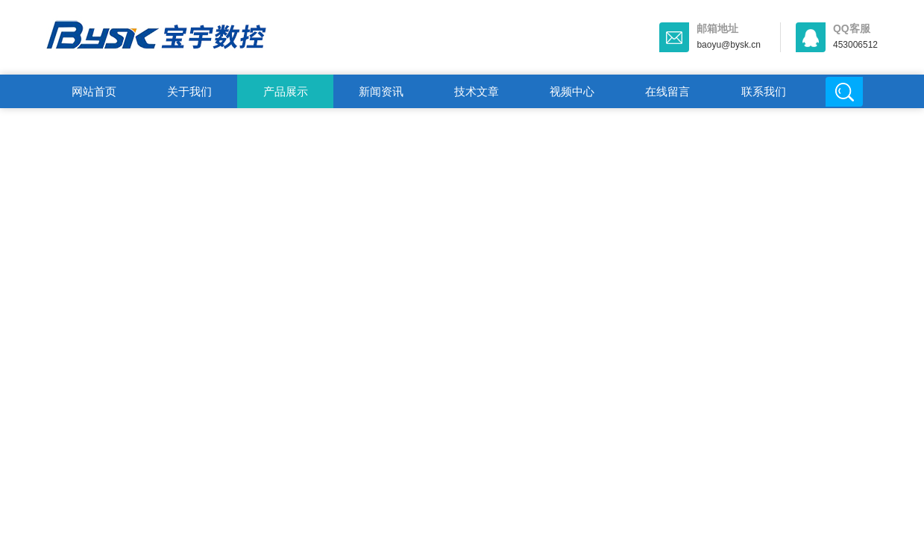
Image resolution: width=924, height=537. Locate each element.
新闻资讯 (381, 91)
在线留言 (667, 91)
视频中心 (572, 91)
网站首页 (94, 91)
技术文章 (476, 91)
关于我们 (189, 91)
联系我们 (763, 91)
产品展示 (285, 91)
